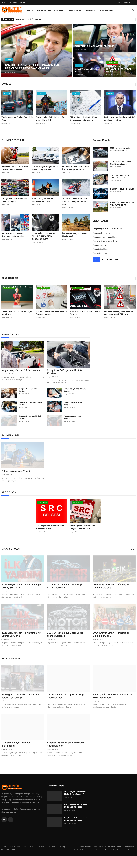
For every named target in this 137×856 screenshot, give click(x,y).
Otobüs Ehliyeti (101, 253)
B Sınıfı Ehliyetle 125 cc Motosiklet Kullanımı (42, 200)
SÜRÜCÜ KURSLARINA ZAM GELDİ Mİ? (94, 46)
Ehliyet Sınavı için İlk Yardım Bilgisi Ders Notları (16, 312)
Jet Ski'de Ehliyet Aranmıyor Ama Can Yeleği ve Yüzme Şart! (74, 201)
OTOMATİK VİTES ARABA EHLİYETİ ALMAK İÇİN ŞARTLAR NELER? (43, 236)
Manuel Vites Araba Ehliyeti (106, 237)
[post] (37, 50)
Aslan (37, 123)
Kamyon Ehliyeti (101, 245)
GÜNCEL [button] (31, 10)
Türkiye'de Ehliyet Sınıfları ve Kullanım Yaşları (14, 200)
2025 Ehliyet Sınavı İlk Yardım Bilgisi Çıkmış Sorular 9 (21, 586)
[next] (134, 19)
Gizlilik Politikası (85, 847)
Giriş (120, 2)
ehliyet (7, 72)
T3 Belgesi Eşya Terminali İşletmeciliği (15, 744)
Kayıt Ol (127, 2)
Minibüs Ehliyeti (101, 249)
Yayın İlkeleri (129, 847)
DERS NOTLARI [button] (60, 10)
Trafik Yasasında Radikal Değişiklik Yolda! (17, 118)
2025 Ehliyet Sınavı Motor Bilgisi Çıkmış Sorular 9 (65, 586)
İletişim (4, 2)
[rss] (10, 819)
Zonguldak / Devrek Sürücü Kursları (75, 390)
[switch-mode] (134, 2)
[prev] (130, 19)
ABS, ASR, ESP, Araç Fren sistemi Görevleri (85, 312)
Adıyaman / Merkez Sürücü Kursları (21, 370)
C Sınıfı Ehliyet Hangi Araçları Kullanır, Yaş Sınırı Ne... (45, 168)
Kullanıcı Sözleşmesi (113, 847)
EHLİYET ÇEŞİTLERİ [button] (44, 10)
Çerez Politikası (97, 850)
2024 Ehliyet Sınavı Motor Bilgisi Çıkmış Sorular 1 (120, 163)
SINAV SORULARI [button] (107, 10)
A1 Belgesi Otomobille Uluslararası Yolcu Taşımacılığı (20, 696)
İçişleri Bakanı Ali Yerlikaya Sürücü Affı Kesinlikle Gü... (119, 118)
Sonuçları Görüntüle (109, 259)
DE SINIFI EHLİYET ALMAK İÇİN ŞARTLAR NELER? (75, 819)
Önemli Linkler (128, 850)
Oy (96, 259)
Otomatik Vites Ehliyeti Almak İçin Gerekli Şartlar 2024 (75, 168)
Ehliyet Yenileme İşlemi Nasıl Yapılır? (87, 70)
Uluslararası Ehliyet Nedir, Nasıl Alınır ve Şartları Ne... (13, 234)
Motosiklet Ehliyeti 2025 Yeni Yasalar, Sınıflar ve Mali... (14, 168)
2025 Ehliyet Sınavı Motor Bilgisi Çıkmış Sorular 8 (65, 634)
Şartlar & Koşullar (112, 850)
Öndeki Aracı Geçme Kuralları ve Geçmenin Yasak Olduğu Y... (118, 312)
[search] (133, 10)
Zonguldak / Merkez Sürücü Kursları (30, 417)
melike (3, 123)
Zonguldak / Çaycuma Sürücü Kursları (30, 403)
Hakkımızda (13, 2)
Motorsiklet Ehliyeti (102, 233)
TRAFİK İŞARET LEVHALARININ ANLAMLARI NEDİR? (119, 69)
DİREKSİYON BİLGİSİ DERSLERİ (122, 189)
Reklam (22, 2)
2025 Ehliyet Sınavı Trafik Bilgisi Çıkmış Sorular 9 (111, 586)
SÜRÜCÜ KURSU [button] (76, 10)
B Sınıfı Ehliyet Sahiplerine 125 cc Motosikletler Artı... (50, 118)
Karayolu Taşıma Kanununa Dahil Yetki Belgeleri (65, 744)
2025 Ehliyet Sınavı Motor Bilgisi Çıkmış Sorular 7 (120, 149)
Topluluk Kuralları (81, 850)
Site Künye (98, 847)
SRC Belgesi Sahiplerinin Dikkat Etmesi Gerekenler (50, 527)
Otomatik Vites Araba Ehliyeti (106, 241)
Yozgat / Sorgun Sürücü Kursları (73, 417)
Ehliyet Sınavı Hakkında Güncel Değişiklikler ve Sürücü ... (84, 118)
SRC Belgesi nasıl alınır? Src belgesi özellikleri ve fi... (82, 527)
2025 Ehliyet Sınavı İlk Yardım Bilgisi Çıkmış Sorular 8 (21, 634)
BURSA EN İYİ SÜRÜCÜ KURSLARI (28, 19)
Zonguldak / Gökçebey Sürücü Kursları (64, 372)
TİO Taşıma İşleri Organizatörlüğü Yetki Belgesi (66, 696)
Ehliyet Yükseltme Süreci (15, 471)
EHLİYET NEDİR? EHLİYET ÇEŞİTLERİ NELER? (120, 176)
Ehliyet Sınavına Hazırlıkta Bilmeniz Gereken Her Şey (51, 312)
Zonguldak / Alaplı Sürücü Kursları (74, 403)
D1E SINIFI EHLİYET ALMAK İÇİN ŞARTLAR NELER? (75, 806)
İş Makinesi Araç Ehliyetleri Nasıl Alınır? (74, 234)
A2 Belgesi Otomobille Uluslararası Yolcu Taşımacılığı (112, 696)
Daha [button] (132, 549)
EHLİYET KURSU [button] (91, 10)
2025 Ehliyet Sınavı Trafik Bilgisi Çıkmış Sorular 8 (111, 634)
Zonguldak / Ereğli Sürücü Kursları (29, 390)
